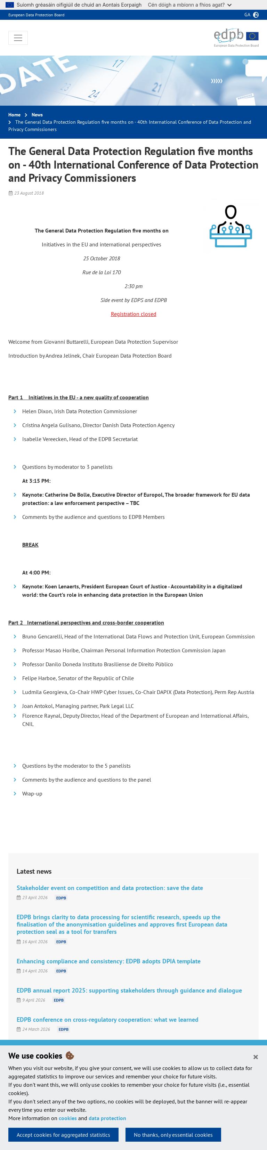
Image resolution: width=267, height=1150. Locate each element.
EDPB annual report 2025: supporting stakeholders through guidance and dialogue (129, 990)
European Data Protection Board (36, 14)
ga (247, 14)
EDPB (61, 897)
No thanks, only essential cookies (173, 1134)
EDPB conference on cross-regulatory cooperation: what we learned (108, 1019)
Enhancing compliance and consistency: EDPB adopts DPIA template (109, 961)
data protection (107, 1118)
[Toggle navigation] (18, 38)
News (37, 115)
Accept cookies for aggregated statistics (63, 1134)
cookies (68, 1118)
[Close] (256, 1056)
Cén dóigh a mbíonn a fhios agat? (190, 5)
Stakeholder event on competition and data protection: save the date (110, 888)
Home (14, 115)
